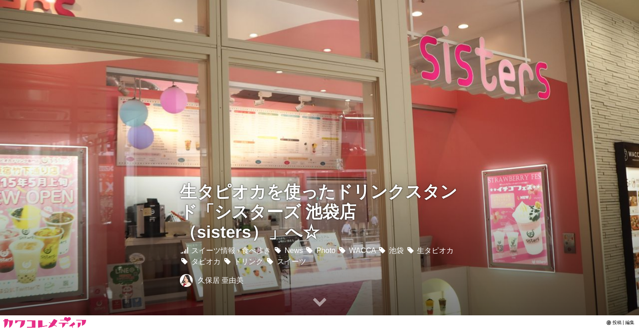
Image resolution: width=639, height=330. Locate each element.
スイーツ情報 (207, 250)
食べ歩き (256, 250)
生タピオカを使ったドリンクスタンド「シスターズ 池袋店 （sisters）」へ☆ (318, 212)
